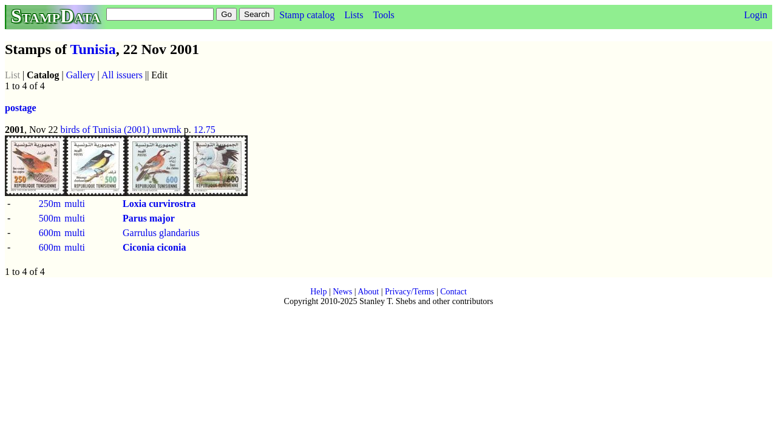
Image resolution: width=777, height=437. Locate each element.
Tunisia (93, 49)
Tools (383, 15)
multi (74, 203)
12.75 (204, 129)
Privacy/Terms (409, 291)
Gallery (80, 75)
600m (50, 233)
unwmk (167, 129)
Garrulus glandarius (161, 233)
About (368, 291)
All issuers (122, 75)
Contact (453, 291)
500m (50, 218)
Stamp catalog (306, 15)
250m (50, 203)
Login (755, 15)
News (342, 291)
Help (318, 291)
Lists (353, 15)
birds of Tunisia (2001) (105, 129)
